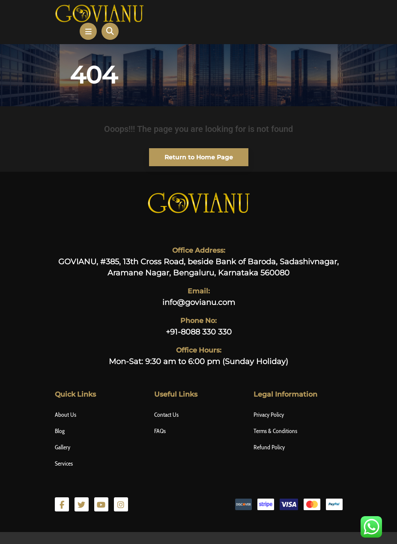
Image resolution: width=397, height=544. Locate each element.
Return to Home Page (191, 154)
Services (64, 463)
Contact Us (166, 414)
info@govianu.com (198, 302)
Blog (60, 431)
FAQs (160, 431)
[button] (88, 31)
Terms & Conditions (275, 431)
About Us (65, 414)
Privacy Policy (269, 414)
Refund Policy (269, 447)
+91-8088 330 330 (199, 332)
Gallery (62, 447)
